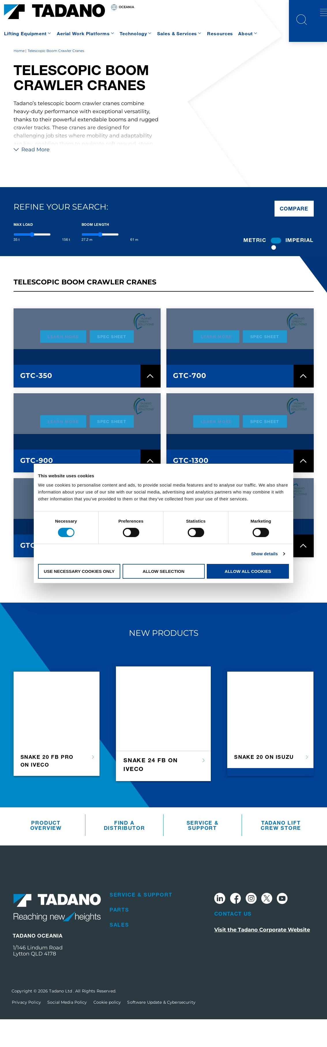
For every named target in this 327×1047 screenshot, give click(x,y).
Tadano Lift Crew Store (281, 853)
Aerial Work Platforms (83, 33)
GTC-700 (189, 403)
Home (19, 78)
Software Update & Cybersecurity (161, 1030)
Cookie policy (107, 1030)
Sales (119, 952)
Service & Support (203, 853)
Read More (32, 177)
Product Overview (46, 853)
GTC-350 (36, 403)
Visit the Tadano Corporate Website (262, 957)
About (245, 33)
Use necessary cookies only (79, 571)
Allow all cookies (248, 571)
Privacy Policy (26, 1030)
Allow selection (164, 571)
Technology (133, 33)
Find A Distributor (124, 853)
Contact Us (233, 941)
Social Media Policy (67, 1030)
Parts (119, 937)
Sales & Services (177, 33)
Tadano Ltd (61, 1018)
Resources (220, 33)
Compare (294, 236)
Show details (264, 553)
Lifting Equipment (25, 33)
